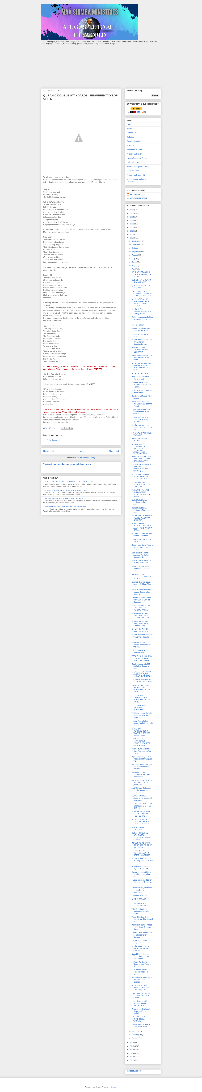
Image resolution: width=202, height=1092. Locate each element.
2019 (132, 234)
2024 (132, 217)
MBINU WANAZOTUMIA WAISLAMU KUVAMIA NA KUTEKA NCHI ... (141, 458)
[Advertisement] (101, 65)
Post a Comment (53, 440)
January (135, 1038)
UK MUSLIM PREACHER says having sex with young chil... (142, 782)
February (136, 1035)
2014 (132, 1053)
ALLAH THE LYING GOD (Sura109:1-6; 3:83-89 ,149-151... (142, 806)
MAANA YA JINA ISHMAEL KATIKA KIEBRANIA (140, 350)
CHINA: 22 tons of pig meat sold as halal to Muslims (141, 419)
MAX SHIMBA (135, 194)
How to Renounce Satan (137, 158)
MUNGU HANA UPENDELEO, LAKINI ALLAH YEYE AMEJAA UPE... (142, 527)
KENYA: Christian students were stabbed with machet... (142, 798)
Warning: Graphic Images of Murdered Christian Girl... (142, 927)
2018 (132, 238)
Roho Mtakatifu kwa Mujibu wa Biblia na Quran (140, 510)
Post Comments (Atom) (86, 458)
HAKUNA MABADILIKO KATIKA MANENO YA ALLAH (141, 274)
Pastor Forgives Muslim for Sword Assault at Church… (141, 995)
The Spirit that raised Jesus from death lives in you (67, 464)
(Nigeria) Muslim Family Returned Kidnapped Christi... (141, 1011)
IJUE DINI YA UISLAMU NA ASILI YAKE (141, 281)
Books (129, 128)
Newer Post (48, 451)
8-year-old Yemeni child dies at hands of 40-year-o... (141, 411)
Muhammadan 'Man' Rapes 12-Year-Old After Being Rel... (140, 987)
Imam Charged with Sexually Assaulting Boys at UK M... (140, 1003)
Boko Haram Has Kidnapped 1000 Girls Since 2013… (141, 576)
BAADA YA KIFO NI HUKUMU (139, 440)
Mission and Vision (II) (136, 175)
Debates (130, 137)
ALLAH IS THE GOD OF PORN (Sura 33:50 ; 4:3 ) (142, 861)
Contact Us (131, 133)
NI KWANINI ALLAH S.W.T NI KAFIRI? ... (141, 630)
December (136, 241)
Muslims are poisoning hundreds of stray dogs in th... (142, 427)
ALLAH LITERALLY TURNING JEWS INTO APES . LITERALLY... (142, 821)
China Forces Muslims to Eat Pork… (141, 540)
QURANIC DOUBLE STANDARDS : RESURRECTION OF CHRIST (141, 836)
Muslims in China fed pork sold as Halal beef (142, 535)
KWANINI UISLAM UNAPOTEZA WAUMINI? (139, 1019)
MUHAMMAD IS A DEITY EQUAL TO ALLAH (142, 867)
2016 (132, 1046)
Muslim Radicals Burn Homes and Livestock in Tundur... (142, 723)
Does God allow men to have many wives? (141, 1026)
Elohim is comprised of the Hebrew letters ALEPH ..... (142, 319)
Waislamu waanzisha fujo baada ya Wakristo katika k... (142, 715)
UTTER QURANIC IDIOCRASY (139, 828)
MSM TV (130, 145)
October (135, 248)
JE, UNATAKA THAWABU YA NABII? (142, 434)
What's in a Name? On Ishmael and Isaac (141, 329)
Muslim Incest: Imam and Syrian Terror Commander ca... (142, 342)
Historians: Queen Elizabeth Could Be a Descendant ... (141, 774)
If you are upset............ (136, 171)
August (135, 255)
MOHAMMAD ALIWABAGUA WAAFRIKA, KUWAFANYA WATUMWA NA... (139, 448)
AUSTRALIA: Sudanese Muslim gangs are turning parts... (141, 790)
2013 (132, 1057)
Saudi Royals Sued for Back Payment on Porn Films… (142, 751)
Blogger (113, 1087)
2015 (132, 1050)
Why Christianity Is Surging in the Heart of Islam (142, 911)
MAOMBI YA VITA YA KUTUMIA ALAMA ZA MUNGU (64, 498)
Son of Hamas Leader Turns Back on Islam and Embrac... (141, 956)
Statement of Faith (134, 150)
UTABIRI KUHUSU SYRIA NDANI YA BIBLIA (142, 562)
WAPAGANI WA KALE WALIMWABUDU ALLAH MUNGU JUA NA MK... (141, 493)
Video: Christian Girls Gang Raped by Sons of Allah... (142, 919)
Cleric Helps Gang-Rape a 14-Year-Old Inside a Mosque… (142, 547)
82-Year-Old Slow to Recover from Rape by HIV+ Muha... (142, 964)
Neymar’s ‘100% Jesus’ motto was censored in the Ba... (142, 645)
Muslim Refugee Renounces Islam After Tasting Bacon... (142, 311)
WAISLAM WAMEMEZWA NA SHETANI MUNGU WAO (142, 357)
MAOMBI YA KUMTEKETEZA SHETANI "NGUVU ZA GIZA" (67, 490)
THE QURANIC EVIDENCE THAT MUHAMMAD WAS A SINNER (141, 698)
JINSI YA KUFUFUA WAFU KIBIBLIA (140, 651)
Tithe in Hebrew (138, 325)
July (134, 259)
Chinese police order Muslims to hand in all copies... (141, 384)
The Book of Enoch (139, 896)
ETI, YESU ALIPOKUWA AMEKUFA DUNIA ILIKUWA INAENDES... (142, 674)
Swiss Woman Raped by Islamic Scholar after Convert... (141, 592)
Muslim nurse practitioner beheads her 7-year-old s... (142, 882)
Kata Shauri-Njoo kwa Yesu (138, 166)
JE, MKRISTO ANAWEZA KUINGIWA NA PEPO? (142, 681)
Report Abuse (134, 1071)
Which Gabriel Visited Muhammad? (140, 378)
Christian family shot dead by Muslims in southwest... (142, 890)
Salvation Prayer (133, 162)
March (134, 1031)
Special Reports (133, 141)
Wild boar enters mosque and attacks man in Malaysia (142, 766)
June (134, 262)
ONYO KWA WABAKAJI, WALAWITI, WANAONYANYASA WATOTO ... (141, 467)
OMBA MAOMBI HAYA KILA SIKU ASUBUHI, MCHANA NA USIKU (69, 482)
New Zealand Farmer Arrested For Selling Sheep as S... (140, 555)
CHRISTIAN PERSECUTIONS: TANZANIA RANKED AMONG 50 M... (141, 732)
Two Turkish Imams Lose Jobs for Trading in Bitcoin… (142, 972)
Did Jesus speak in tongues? (139, 942)
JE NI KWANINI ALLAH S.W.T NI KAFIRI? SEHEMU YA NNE (141, 607)
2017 (132, 1043)
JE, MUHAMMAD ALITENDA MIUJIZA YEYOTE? (141, 484)
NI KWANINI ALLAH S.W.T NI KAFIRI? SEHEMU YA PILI (140, 623)
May (134, 266)
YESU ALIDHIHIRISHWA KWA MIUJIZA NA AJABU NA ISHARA (142, 658)
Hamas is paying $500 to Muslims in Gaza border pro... (142, 874)
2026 (132, 210)
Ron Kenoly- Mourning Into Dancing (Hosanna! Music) (142, 404)
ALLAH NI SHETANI (140, 373)
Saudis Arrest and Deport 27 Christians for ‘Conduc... (142, 935)
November (136, 244)
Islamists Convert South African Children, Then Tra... (141, 584)
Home (81, 451)
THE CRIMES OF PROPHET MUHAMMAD (139, 707)
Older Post (114, 451)
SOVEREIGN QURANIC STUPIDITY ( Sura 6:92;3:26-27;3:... (141, 814)
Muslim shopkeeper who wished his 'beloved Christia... (141, 948)
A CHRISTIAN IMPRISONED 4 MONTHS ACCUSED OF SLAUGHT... (141, 742)
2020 (132, 231)
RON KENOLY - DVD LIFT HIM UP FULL (142, 391)
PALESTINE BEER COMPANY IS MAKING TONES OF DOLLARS (142, 293)
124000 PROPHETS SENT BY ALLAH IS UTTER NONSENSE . (141, 853)
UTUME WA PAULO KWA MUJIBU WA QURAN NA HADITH (142, 518)
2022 (132, 224)
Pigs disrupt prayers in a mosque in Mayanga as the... (142, 759)
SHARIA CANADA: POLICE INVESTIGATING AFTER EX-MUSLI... (141, 902)
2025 (132, 213)
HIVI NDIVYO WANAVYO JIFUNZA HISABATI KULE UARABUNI (142, 476)
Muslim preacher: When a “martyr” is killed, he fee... (142, 637)
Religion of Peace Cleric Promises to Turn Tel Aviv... (141, 568)
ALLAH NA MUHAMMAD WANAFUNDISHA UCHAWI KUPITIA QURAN (142, 366)
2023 (132, 220)
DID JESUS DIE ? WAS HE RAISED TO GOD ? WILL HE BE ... (142, 845)
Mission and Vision (134, 154)
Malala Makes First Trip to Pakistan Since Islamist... (142, 979)
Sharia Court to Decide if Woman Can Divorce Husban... (141, 600)
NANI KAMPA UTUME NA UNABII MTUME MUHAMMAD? (66, 507)
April (134, 269)
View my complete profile (137, 198)
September (136, 251)
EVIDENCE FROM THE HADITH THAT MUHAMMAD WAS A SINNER (141, 688)
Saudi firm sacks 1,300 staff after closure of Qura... (141, 666)
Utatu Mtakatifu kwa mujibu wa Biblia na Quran (140, 502)
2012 (132, 1060)
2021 (132, 227)
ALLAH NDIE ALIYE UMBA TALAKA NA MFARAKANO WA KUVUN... (140, 302)
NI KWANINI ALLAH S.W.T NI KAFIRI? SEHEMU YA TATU (140, 615)
